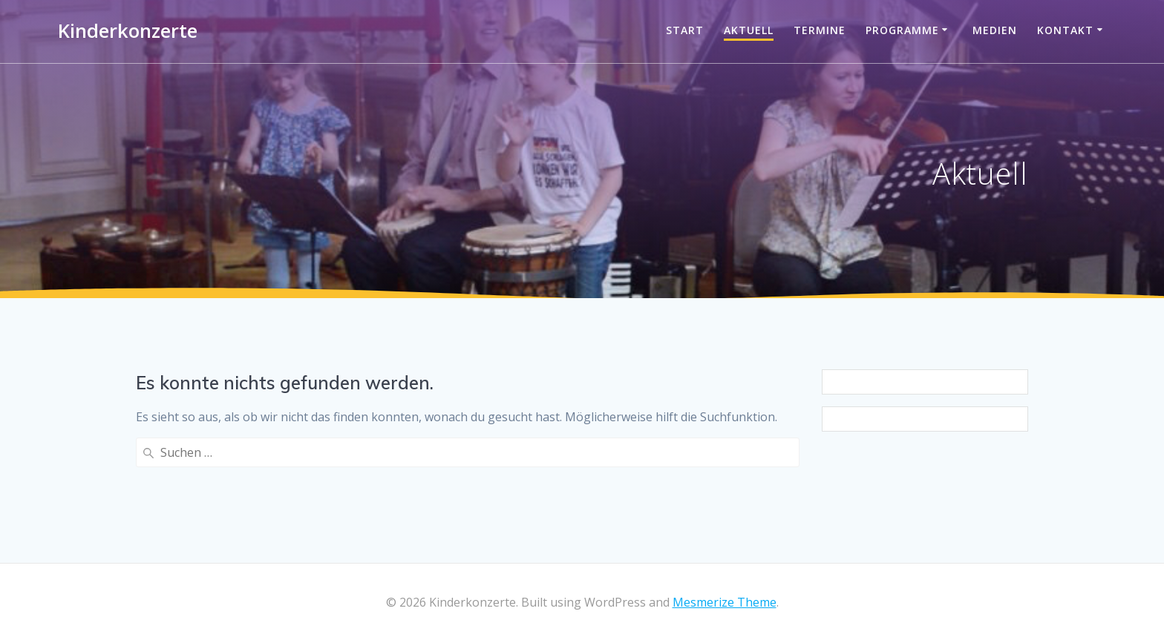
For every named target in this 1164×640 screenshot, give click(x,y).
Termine (820, 30)
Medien (994, 30)
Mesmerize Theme (724, 602)
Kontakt (1065, 30)
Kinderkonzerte (127, 31)
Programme (902, 30)
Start (685, 30)
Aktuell (749, 30)
